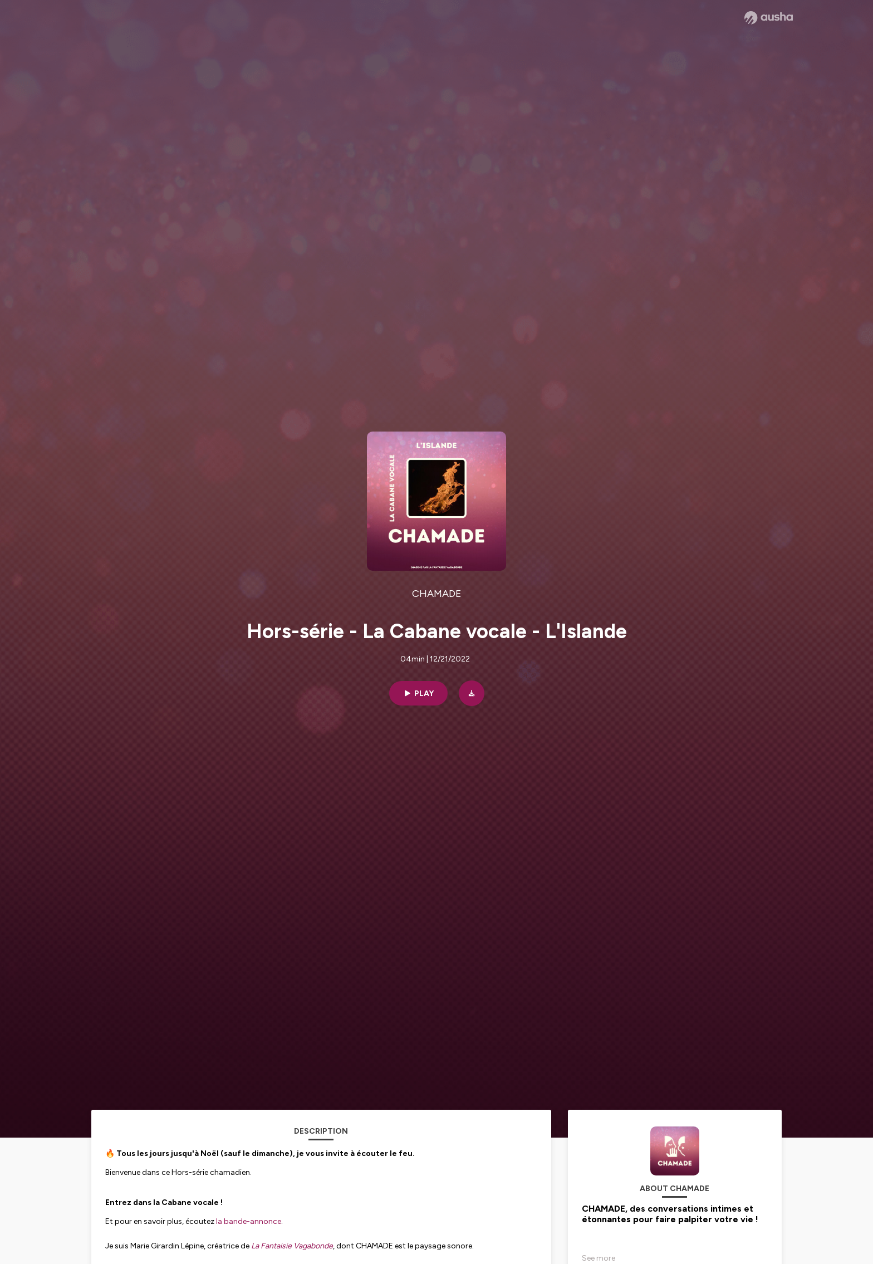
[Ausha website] (768, 18)
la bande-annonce (248, 1221)
